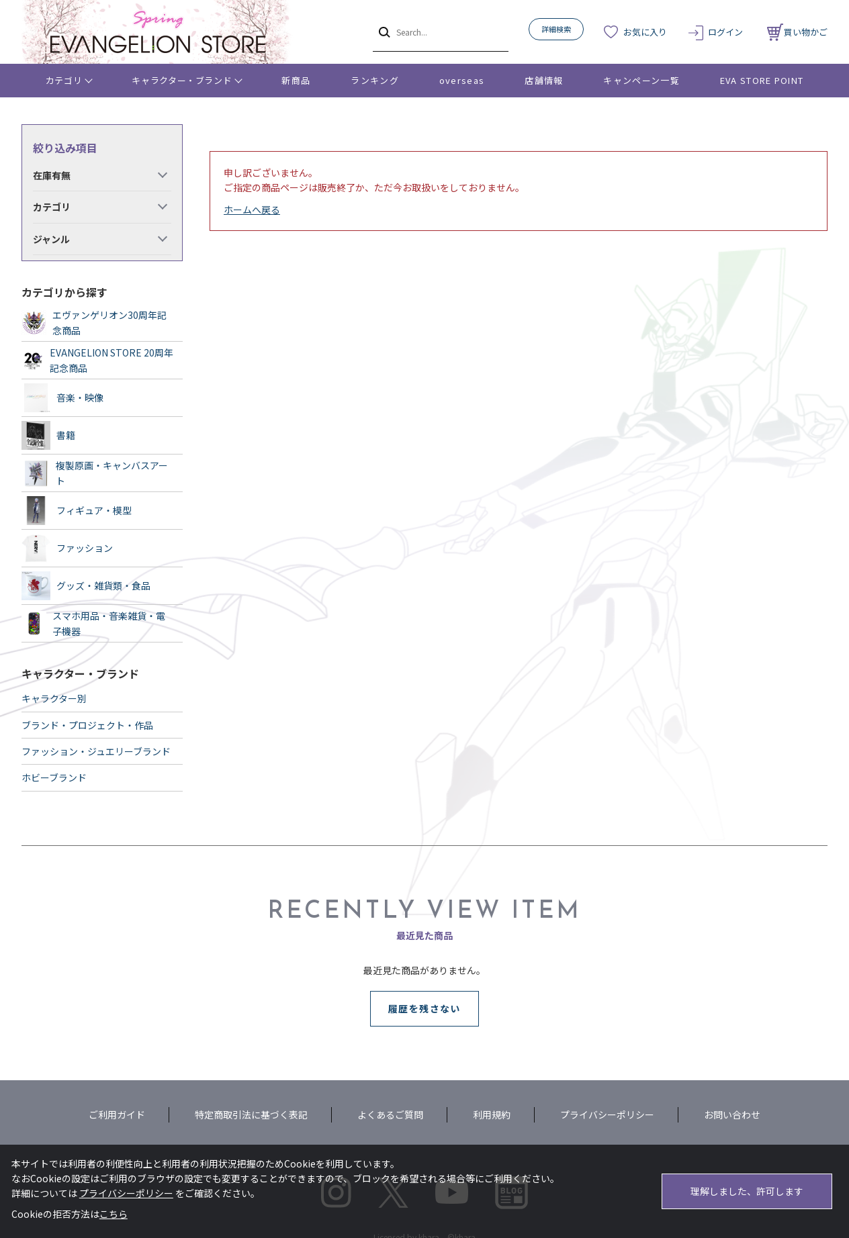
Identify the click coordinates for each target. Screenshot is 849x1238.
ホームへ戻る (252, 209)
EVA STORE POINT (762, 80)
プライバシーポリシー (607, 1114)
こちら (113, 1214)
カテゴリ (64, 80)
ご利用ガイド (117, 1114)
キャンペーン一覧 (641, 80)
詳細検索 (556, 28)
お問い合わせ (732, 1114)
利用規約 (491, 1114)
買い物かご (797, 32)
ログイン (725, 32)
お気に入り (645, 32)
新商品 (295, 80)
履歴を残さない (424, 1008)
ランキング (375, 80)
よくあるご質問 (390, 1114)
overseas (461, 80)
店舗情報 (544, 80)
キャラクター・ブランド (182, 80)
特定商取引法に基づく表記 (251, 1114)
